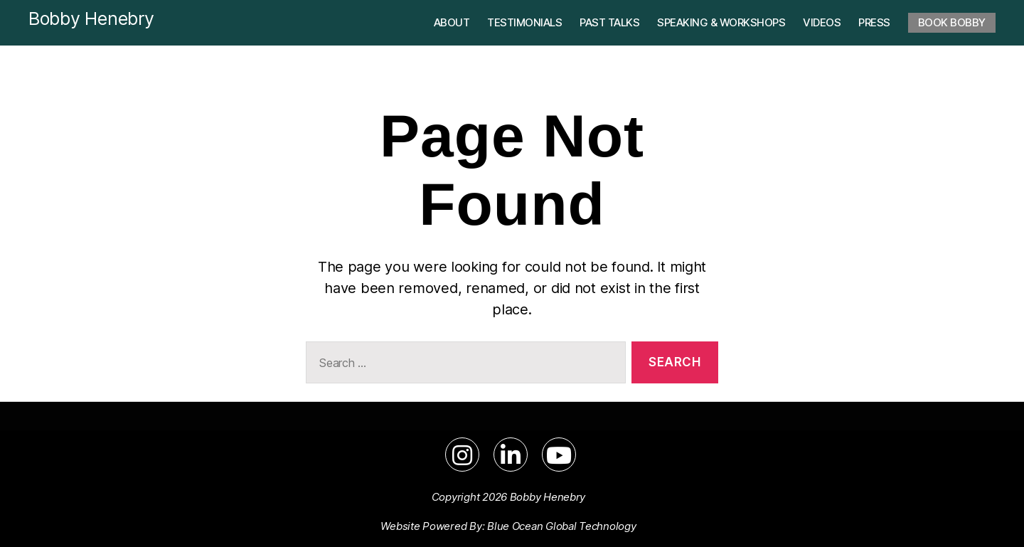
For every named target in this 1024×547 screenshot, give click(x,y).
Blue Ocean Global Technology (561, 526)
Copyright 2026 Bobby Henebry (508, 497)
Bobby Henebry (91, 18)
